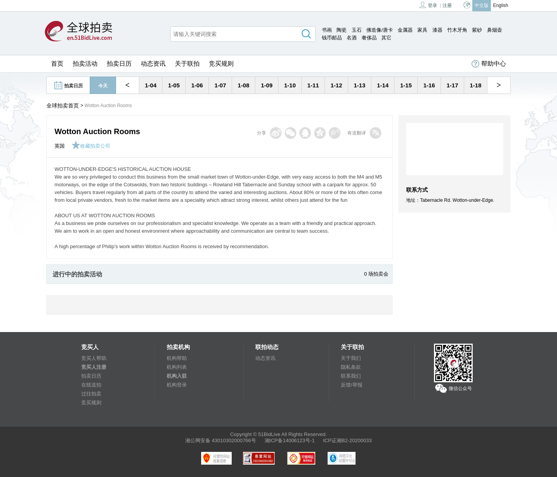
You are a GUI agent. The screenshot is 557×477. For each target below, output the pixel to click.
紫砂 (477, 30)
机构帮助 (177, 358)
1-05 (173, 85)
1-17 (452, 85)
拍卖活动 (85, 63)
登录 (428, 5)
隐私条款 (351, 367)
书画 (327, 30)
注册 (447, 5)
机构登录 (177, 385)
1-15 (406, 85)
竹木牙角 (457, 30)
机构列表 (177, 367)
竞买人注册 (93, 367)
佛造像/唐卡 (379, 30)
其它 (386, 38)
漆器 (437, 30)
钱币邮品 (332, 38)
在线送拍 (91, 385)
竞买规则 (221, 63)
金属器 (405, 30)
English (500, 5)
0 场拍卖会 (376, 274)
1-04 (150, 85)
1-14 (382, 85)
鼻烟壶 (494, 30)
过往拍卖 (91, 394)
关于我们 (351, 358)
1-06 (197, 85)
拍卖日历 (119, 63)
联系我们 (351, 376)
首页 (57, 63)
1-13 (359, 85)
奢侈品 (369, 38)
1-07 (220, 85)
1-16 (429, 85)
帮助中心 (489, 64)
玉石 (357, 30)
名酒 (352, 38)
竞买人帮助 (93, 358)
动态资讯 (153, 63)
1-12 (336, 85)
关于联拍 (187, 63)
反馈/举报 (351, 385)
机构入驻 (177, 376)
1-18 (475, 85)
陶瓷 (342, 30)
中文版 (482, 5)
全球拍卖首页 (62, 105)
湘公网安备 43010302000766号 (220, 440)
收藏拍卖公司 (91, 146)
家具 (422, 30)
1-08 (243, 85)
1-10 (290, 85)
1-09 (266, 85)
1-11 (313, 85)
